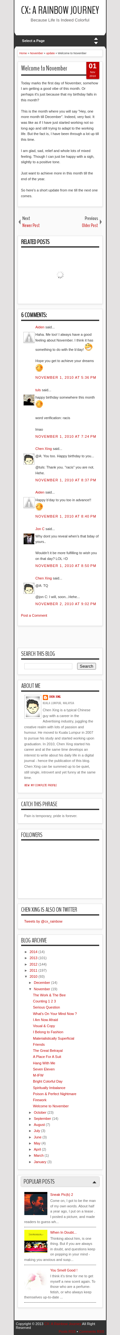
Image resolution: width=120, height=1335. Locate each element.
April (37, 1149)
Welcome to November (44, 68)
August (39, 1125)
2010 (33, 976)
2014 (33, 952)
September (42, 1118)
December (42, 982)
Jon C (40, 529)
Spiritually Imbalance (49, 1088)
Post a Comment (34, 615)
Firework (39, 1100)
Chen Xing (44, 449)
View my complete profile (40, 785)
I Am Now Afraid (45, 1020)
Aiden (40, 327)
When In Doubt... (63, 1232)
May (37, 1143)
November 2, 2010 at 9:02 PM (66, 604)
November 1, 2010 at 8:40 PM (66, 516)
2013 (33, 958)
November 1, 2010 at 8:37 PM (66, 480)
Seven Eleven (44, 1069)
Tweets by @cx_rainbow (43, 921)
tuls (38, 390)
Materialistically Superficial (53, 1038)
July (37, 1131)
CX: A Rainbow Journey (60, 10)
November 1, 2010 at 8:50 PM (66, 566)
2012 (33, 964)
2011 (33, 970)
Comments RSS (91, 1331)
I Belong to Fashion (48, 1032)
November (42, 989)
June (38, 1137)
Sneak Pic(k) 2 (61, 1194)
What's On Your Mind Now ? (55, 1014)
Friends (39, 1044)
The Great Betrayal (48, 1050)
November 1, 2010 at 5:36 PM (66, 377)
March (39, 1155)
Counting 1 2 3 (44, 1001)
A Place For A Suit (47, 1057)
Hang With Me (44, 1063)
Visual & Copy (44, 1026)
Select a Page (33, 41)
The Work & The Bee (49, 995)
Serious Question (46, 1007)
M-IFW (38, 1075)
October (40, 1112)
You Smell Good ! (63, 1270)
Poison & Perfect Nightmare (54, 1094)
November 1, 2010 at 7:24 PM (66, 436)
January (40, 1162)
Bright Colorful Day (47, 1081)
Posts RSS (67, 1331)
